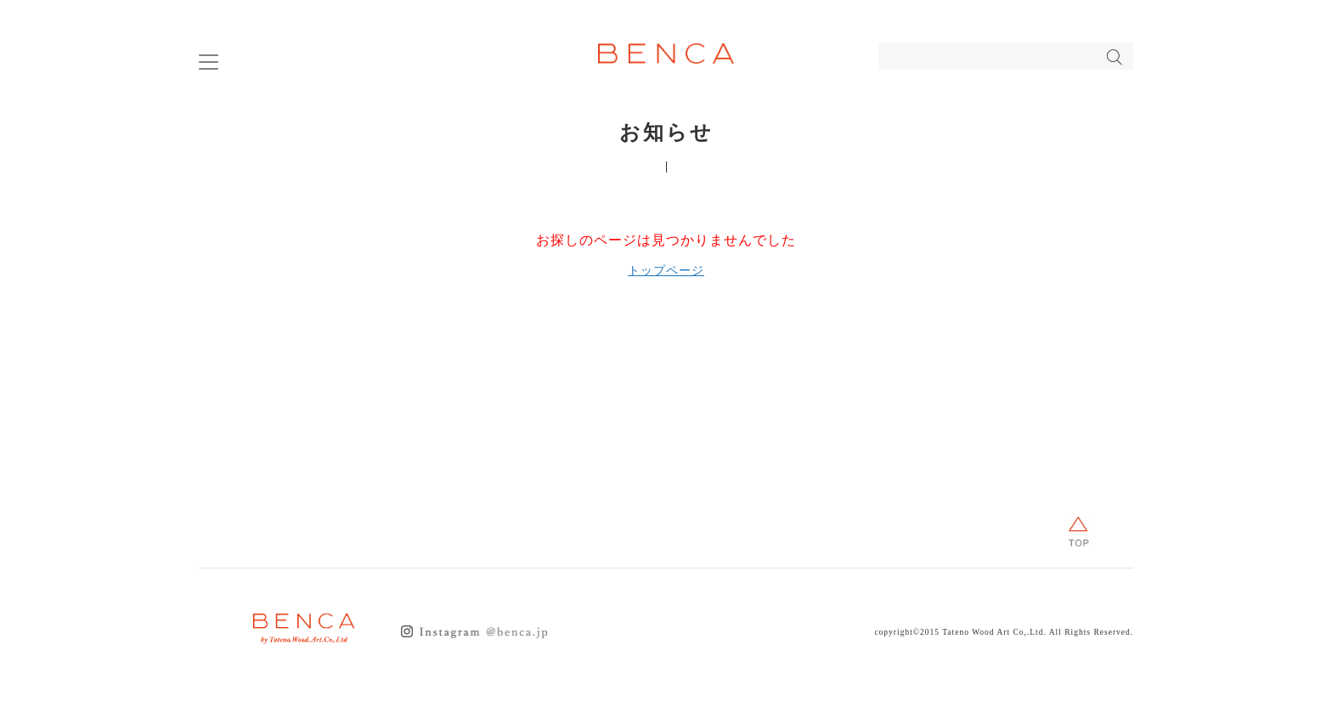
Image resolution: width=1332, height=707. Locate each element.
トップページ (666, 270)
